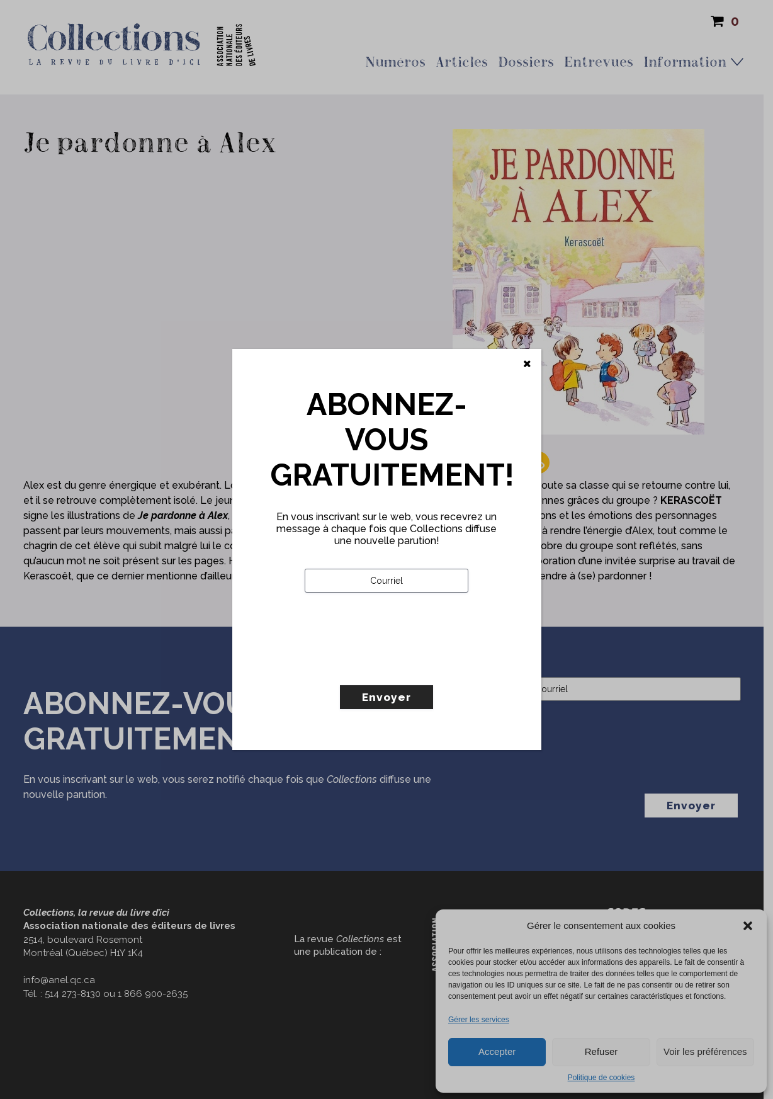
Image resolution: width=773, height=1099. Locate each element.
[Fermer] (527, 364)
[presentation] (400, 665)
